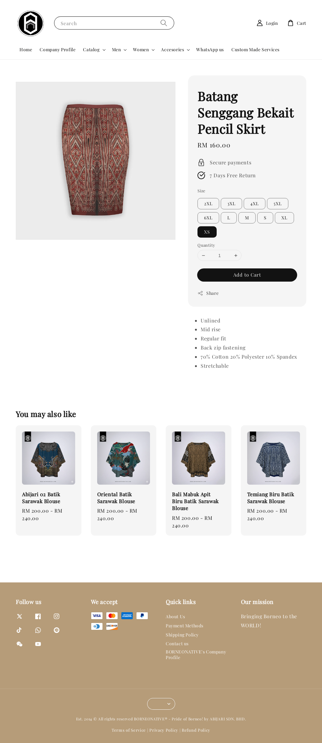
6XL (208, 218)
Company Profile (57, 49)
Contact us (177, 644)
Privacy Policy (163, 730)
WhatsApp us (210, 49)
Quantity (206, 245)
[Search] (164, 23)
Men (116, 49)
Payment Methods (184, 626)
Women (141, 49)
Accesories (172, 49)
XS (207, 232)
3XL (231, 203)
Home (25, 49)
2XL (208, 203)
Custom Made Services (255, 49)
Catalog (91, 49)
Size (201, 190)
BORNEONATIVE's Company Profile (196, 654)
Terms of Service (129, 730)
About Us (175, 616)
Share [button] (208, 293)
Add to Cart (247, 275)
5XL (278, 203)
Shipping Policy (182, 635)
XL (284, 218)
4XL (254, 203)
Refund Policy (196, 730)
